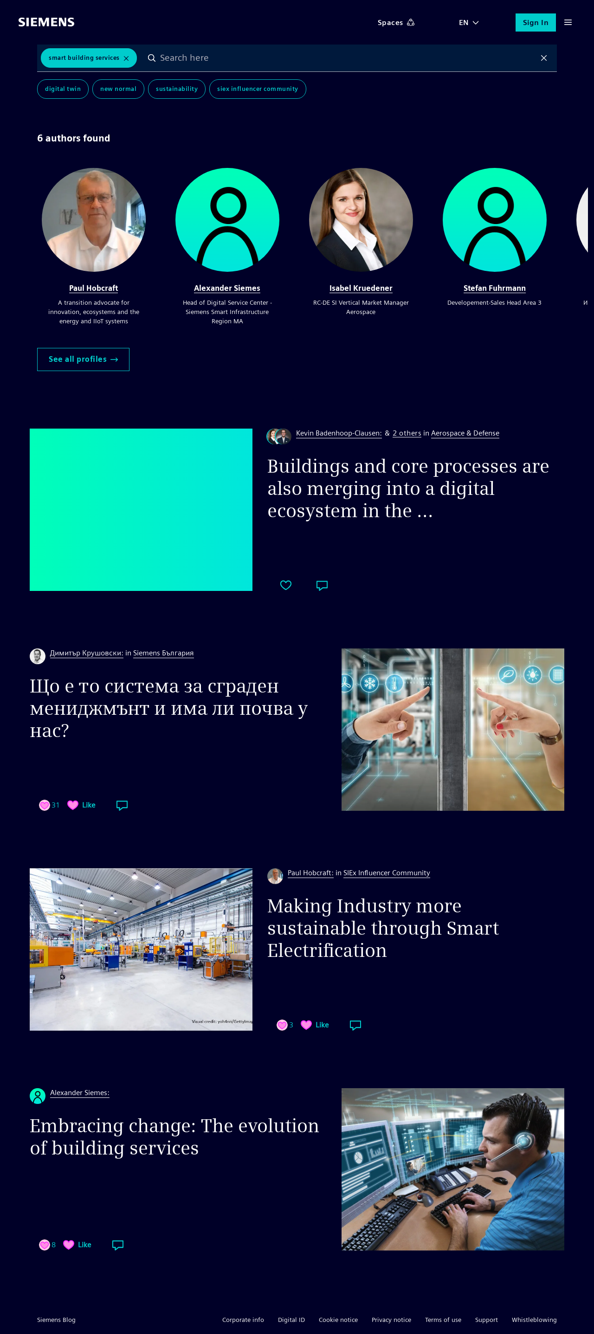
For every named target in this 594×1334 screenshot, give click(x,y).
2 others (407, 433)
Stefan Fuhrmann (495, 288)
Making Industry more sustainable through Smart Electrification (383, 928)
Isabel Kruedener (361, 288)
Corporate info (243, 1319)
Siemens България (163, 652)
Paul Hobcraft (93, 288)
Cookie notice (338, 1319)
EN (464, 22)
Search (151, 58)
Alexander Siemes (227, 288)
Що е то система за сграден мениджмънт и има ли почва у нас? (169, 708)
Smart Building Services (84, 57)
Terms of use (443, 1319)
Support (486, 1319)
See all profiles (83, 359)
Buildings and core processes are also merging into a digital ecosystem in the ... (408, 488)
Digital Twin (63, 88)
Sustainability (177, 88)
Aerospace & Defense (465, 433)
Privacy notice (391, 1319)
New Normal (118, 88)
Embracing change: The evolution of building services (174, 1137)
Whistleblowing (534, 1319)
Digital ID (291, 1319)
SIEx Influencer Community (257, 88)
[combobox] (348, 58)
